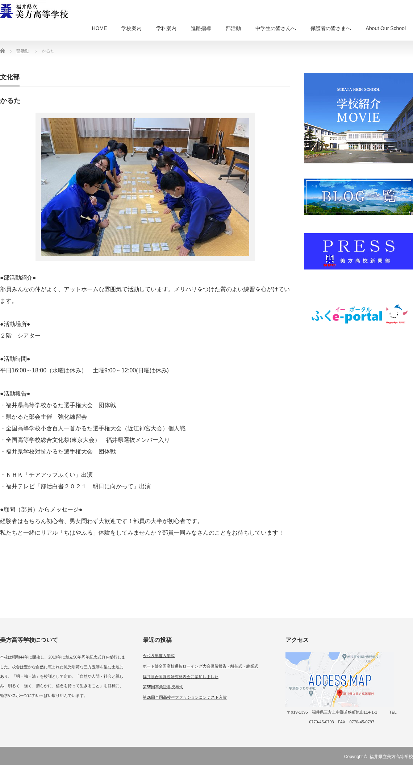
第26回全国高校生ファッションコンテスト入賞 (185, 697)
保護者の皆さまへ (330, 28)
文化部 (10, 77)
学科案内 (166, 28)
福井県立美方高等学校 (391, 756)
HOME (99, 28)
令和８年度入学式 (159, 655)
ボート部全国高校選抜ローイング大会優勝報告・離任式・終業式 (200, 666)
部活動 (233, 28)
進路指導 (201, 28)
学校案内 (131, 28)
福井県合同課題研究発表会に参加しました (180, 676)
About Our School (386, 28)
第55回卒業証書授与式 (163, 687)
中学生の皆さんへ (275, 28)
